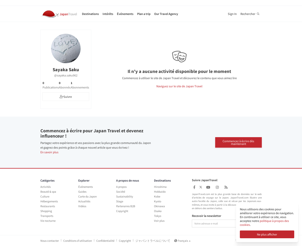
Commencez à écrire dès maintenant (238, 142)
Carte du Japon (87, 196)
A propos (121, 187)
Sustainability (124, 196)
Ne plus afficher (267, 234)
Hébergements (49, 201)
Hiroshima (160, 187)
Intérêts (108, 14)
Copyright (122, 211)
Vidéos (82, 206)
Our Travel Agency (166, 14)
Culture (44, 196)
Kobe (157, 196)
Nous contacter (49, 241)
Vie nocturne (48, 221)
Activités (45, 187)
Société (120, 191)
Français (182, 241)
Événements (125, 14)
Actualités (84, 201)
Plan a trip (144, 14)
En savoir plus (49, 152)
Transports (46, 216)
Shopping (46, 211)
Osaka (158, 211)
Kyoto (157, 201)
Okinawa (159, 206)
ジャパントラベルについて (152, 241)
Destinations (90, 14)
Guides (82, 191)
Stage (119, 201)
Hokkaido (160, 191)
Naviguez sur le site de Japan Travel (179, 86)
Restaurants (47, 206)
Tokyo (157, 216)
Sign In (232, 14)
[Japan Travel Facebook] (194, 187)
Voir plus (159, 221)
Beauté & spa (48, 191)
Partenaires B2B (125, 206)
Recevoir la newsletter (206, 216)
